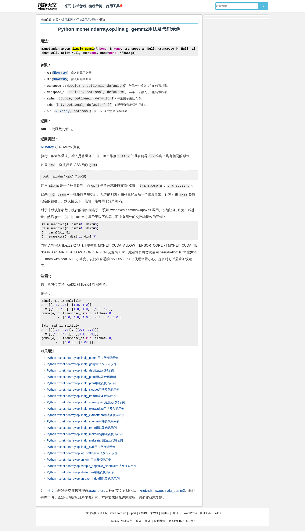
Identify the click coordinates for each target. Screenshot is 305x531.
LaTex (217, 512)
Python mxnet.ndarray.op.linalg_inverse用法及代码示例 (83, 421)
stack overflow (118, 512)
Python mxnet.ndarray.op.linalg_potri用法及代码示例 (81, 383)
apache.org (96, 490)
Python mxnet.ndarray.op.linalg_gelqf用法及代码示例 (81, 364)
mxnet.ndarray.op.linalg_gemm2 (161, 490)
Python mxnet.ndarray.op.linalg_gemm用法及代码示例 (82, 357)
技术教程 (79, 6)
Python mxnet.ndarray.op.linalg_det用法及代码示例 (80, 370)
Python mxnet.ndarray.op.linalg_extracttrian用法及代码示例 (86, 414)
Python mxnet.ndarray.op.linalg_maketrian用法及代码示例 (85, 440)
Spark (132, 512)
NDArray (47, 146)
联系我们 (159, 520)
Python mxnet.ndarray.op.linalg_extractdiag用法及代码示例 (85, 408)
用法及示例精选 (86, 19)
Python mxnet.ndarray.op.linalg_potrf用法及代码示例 (81, 376)
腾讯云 (177, 512)
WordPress (190, 512)
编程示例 (95, 6)
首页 (67, 6)
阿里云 (165, 512)
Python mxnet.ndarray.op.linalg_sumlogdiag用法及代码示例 (86, 402)
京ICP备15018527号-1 (182, 520)
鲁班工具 (205, 512)
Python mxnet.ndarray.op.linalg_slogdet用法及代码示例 (83, 389)
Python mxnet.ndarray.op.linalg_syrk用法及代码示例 (81, 446)
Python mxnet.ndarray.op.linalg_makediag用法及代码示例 (85, 434)
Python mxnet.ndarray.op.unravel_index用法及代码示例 (83, 478)
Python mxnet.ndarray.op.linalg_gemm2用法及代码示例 (119, 29)
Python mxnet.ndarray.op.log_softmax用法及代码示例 (82, 453)
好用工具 (112, 6)
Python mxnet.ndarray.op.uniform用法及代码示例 (79, 459)
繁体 (138, 520)
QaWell (154, 512)
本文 (51, 490)
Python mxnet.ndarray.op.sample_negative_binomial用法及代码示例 (91, 465)
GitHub (102, 512)
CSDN (143, 512)
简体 (147, 520)
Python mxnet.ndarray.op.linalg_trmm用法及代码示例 (82, 427)
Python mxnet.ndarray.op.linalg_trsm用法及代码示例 (81, 395)
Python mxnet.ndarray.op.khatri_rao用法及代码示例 (81, 472)
